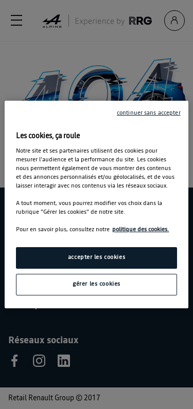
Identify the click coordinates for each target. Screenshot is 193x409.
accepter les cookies (96, 257)
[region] (96, 204)
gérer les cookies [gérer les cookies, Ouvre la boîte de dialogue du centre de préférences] (96, 284)
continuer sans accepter (149, 113)
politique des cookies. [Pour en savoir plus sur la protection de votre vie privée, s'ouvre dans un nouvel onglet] (140, 230)
